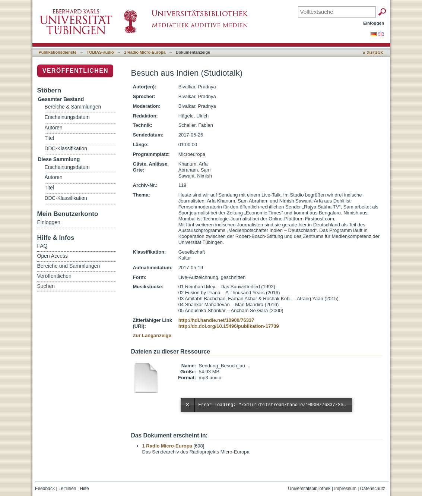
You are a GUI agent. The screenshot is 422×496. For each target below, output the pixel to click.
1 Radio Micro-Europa (144, 52)
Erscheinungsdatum (67, 117)
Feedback (45, 488)
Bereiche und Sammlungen (68, 266)
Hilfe (84, 488)
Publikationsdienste (58, 52)
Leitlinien (67, 488)
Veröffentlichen (75, 71)
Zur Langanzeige (152, 335)
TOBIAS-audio (100, 52)
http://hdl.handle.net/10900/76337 (216, 320)
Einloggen (373, 23)
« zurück (372, 52)
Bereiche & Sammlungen (73, 107)
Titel (49, 138)
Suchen (46, 286)
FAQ (42, 246)
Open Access (52, 256)
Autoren (54, 128)
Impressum (345, 488)
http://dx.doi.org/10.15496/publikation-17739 (228, 326)
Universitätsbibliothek (309, 488)
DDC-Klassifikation (66, 148)
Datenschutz (372, 488)
